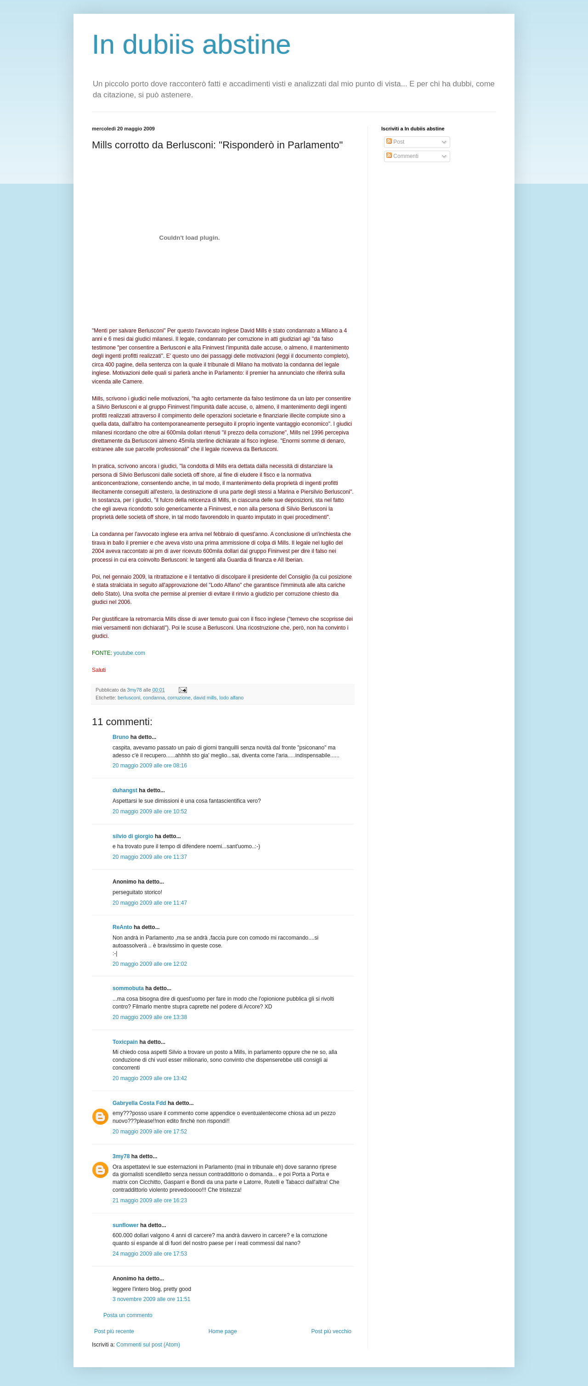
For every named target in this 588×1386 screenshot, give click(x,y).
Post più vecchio (331, 1331)
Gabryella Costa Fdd (139, 1103)
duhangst (125, 790)
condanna (153, 697)
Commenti (402, 156)
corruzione (179, 697)
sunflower (126, 1225)
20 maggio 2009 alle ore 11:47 (150, 903)
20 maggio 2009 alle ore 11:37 (150, 857)
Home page (223, 1331)
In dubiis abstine (191, 44)
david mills (204, 697)
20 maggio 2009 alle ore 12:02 (150, 964)
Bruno (121, 737)
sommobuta (128, 988)
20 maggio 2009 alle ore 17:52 (150, 1131)
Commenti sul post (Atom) (148, 1344)
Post (395, 142)
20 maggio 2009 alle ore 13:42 (150, 1078)
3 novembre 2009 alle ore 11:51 (151, 1299)
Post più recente (114, 1331)
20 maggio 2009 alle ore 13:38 (150, 1017)
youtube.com (129, 653)
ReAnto (122, 927)
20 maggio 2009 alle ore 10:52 (150, 811)
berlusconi (129, 697)
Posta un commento (128, 1315)
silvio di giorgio (133, 836)
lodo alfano (232, 697)
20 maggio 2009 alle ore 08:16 (150, 765)
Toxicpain (125, 1042)
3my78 (121, 1156)
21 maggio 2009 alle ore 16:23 (150, 1200)
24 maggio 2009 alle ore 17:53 (150, 1254)
